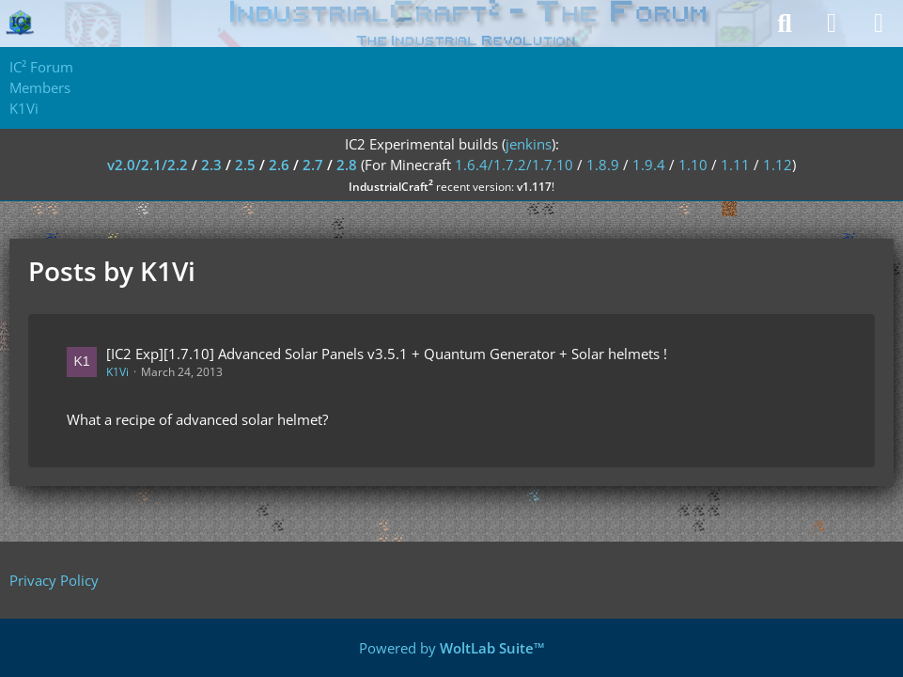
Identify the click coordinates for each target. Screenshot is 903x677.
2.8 (346, 164)
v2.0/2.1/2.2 (147, 164)
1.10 (693, 164)
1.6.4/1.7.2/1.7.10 (514, 164)
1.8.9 (602, 164)
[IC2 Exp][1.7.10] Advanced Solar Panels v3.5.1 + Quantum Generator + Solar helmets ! (386, 353)
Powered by (452, 647)
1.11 (735, 164)
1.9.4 (648, 164)
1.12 (777, 164)
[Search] (784, 23)
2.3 (211, 164)
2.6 (279, 164)
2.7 (313, 164)
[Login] (831, 23)
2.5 (245, 164)
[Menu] (878, 23)
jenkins (529, 143)
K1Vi (117, 372)
